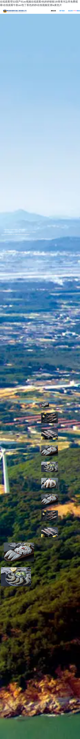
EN (76, 10)
